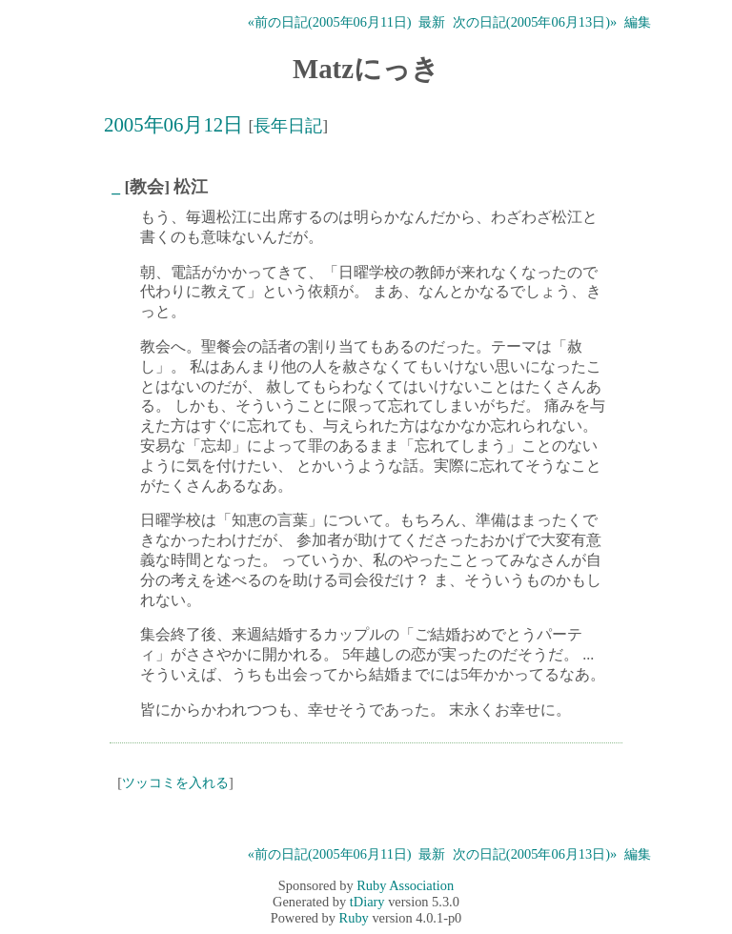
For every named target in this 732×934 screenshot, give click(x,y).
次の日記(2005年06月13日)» (535, 22)
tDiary (367, 901)
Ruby (354, 917)
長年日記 (288, 125)
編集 (637, 22)
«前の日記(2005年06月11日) (330, 22)
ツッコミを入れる (175, 782)
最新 (431, 22)
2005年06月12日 (173, 124)
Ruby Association (405, 885)
